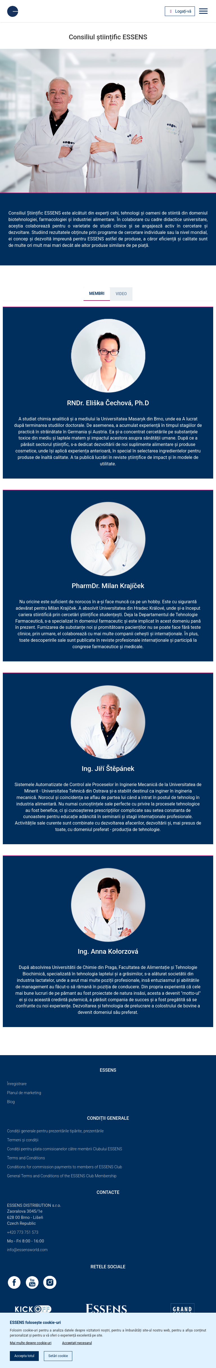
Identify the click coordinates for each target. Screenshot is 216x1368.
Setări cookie (58, 1356)
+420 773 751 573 (22, 1232)
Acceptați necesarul (77, 1343)
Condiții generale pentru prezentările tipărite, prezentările (55, 1131)
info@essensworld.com (27, 1250)
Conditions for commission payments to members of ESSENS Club (64, 1167)
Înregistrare (17, 1084)
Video (121, 294)
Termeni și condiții (23, 1140)
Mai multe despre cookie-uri (30, 1343)
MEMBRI (96, 293)
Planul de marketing (24, 1093)
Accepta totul (24, 1356)
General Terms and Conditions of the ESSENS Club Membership (61, 1176)
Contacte (107, 1192)
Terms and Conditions (26, 1158)
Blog (11, 1102)
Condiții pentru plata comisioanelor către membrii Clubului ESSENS (64, 1149)
